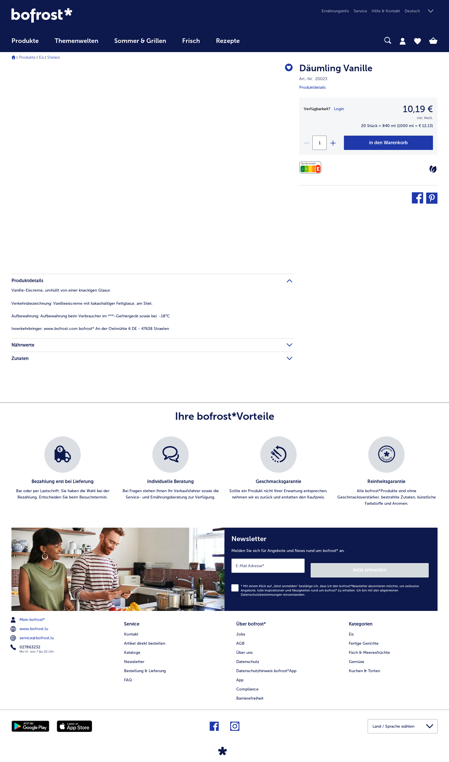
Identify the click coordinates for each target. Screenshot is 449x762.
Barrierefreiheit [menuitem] (249, 691)
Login (339, 108)
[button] (421, 11)
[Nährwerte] (311, 167)
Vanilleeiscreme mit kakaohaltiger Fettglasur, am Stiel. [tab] (82, 303)
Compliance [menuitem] (247, 682)
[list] (224, 471)
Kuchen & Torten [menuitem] (364, 664)
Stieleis (53, 57)
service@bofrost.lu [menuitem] (32, 634)
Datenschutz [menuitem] (247, 655)
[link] (75, 15)
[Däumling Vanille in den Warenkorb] (388, 143)
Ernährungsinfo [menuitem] (335, 11)
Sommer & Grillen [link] (140, 41)
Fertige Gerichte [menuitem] (364, 636)
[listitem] (63, 471)
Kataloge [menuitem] (132, 646)
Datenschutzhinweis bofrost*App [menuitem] (266, 664)
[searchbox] (259, 40)
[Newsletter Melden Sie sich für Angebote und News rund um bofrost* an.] (331, 567)
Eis (41, 57)
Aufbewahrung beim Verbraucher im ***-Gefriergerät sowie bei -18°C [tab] (90, 316)
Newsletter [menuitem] (134, 655)
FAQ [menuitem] (128, 673)
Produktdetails (312, 87)
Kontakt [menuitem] (131, 627)
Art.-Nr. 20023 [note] (313, 78)
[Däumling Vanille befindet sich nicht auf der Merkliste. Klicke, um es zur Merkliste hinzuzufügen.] (286, 69)
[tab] (402, 41)
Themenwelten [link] (76, 41)
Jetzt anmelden (404, 565)
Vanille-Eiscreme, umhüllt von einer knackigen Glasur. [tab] (61, 290)
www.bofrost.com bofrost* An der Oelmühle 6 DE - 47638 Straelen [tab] (90, 328)
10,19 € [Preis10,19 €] (418, 109)
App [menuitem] (239, 673)
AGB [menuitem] (240, 636)
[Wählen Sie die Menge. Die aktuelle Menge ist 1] (319, 143)
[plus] (332, 143)
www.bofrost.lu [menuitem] (29, 625)
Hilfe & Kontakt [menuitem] (386, 11)
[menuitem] (25, 43)
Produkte (27, 57)
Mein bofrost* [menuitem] (28, 615)
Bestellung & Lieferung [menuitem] (145, 664)
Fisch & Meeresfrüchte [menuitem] (369, 646)
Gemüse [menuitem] (356, 655)
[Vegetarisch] (433, 169)
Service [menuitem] (360, 11)
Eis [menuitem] (351, 627)
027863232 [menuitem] (25, 643)
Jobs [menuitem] (240, 627)
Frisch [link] (191, 41)
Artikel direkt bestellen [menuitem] (144, 636)
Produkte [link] (25, 41)
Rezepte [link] (228, 41)
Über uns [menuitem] (244, 646)
